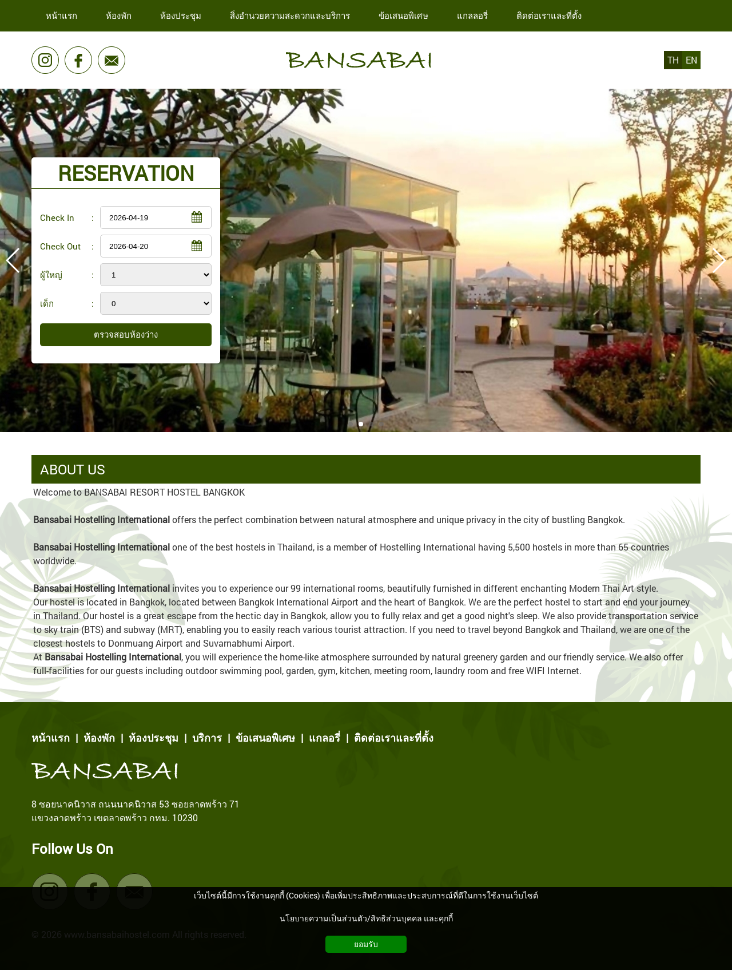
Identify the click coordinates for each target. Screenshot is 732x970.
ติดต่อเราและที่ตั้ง (393, 738)
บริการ (207, 738)
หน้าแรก (50, 738)
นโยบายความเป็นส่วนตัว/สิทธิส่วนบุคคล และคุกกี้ (366, 918)
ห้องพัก (99, 738)
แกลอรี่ (324, 738)
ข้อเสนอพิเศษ (265, 738)
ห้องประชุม (153, 738)
